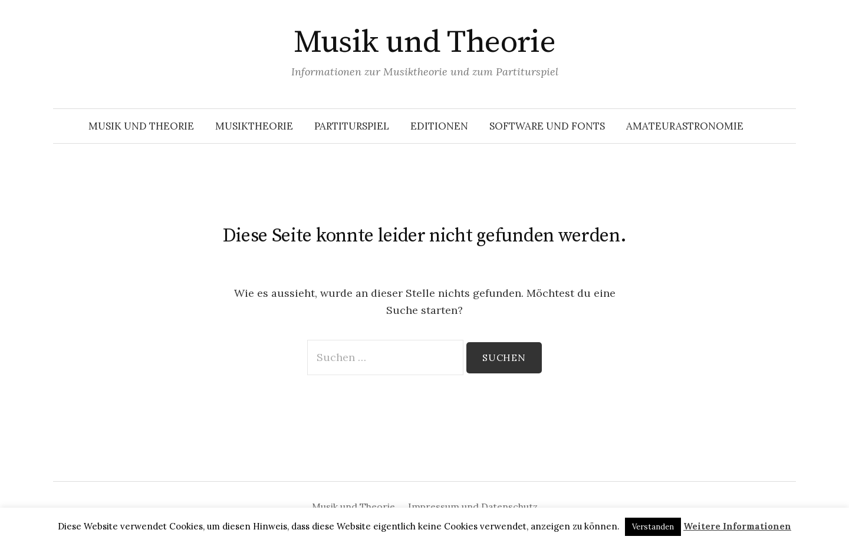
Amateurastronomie (684, 126)
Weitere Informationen (737, 526)
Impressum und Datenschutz (473, 506)
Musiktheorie (254, 126)
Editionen (439, 126)
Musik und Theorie (425, 42)
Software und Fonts (547, 126)
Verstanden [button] (653, 527)
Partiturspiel (351, 126)
